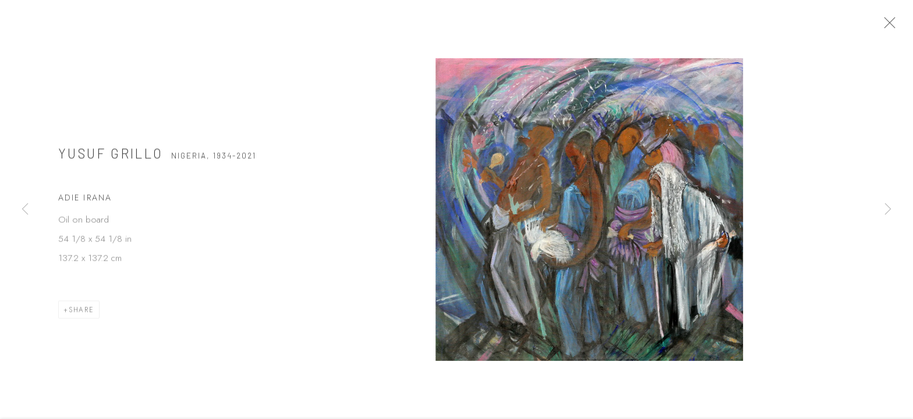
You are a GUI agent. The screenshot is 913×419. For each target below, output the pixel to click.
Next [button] (888, 209)
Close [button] (893, 26)
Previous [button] (25, 209)
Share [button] (81, 313)
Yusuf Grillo (111, 157)
